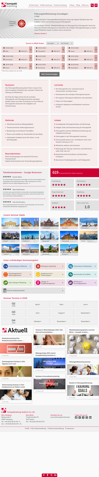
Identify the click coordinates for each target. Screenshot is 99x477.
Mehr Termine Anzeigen (49, 74)
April (37, 304)
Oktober (37, 321)
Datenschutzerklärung (56, 428)
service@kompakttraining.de (60, 417)
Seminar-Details (40, 33)
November (61, 321)
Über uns (85, 5)
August (61, 313)
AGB (27, 428)
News (72, 5)
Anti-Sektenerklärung (38, 428)
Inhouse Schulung (60, 5)
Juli (37, 313)
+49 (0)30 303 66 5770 (36, 422)
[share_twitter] (51, 475)
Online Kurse (34, 5)
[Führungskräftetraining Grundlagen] (92, 5)
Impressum (69, 428)
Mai (61, 304)
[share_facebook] (48, 475)
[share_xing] (44, 475)
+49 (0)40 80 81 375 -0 (12, 422)
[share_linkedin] (55, 475)
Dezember (85, 321)
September (85, 313)
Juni (85, 304)
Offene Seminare (46, 5)
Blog (78, 5)
